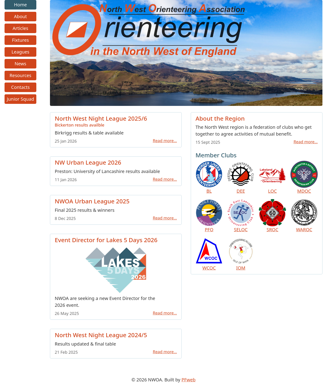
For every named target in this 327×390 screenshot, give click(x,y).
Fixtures (20, 40)
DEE (240, 177)
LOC (272, 177)
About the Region (220, 118)
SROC (272, 216)
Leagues (20, 52)
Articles (20, 28)
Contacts (20, 87)
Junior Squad (20, 99)
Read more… (165, 140)
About (20, 16)
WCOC (209, 254)
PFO (209, 216)
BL (209, 177)
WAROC (304, 216)
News (20, 64)
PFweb (188, 380)
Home (20, 5)
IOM (240, 254)
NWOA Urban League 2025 (92, 201)
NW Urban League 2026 (88, 162)
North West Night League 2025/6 (116, 120)
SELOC (240, 216)
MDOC (304, 177)
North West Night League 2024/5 (101, 335)
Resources (20, 75)
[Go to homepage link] (186, 104)
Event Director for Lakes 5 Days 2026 (106, 240)
